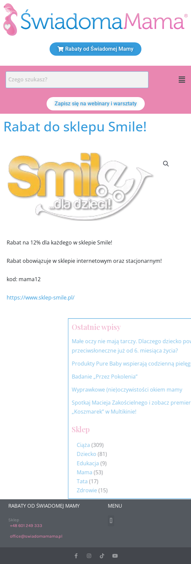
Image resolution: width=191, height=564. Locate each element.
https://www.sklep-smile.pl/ (41, 297)
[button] (182, 79)
